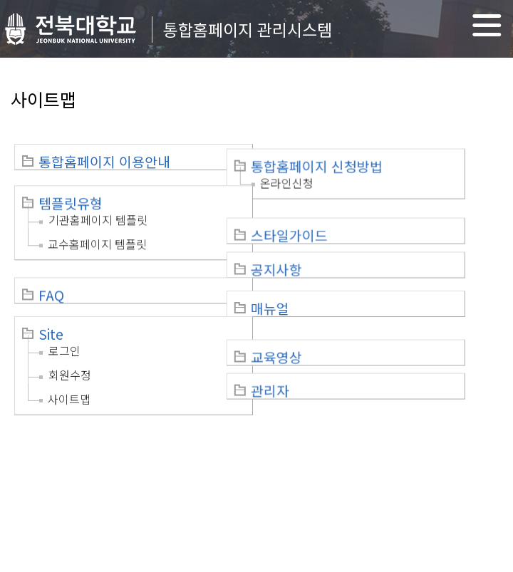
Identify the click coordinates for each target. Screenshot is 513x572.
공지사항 (310, 254)
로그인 (64, 328)
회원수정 (69, 352)
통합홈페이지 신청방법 (350, 162)
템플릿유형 (70, 195)
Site (50, 312)
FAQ (51, 278)
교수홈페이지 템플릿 (97, 235)
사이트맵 (69, 376)
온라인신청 (320, 178)
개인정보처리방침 (58, 448)
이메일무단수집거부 (158, 448)
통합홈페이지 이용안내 (104, 162)
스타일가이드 (322, 219)
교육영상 (310, 322)
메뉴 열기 (487, 25)
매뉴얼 (303, 288)
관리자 (303, 355)
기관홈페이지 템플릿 (97, 211)
